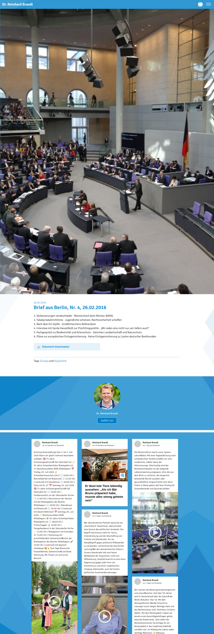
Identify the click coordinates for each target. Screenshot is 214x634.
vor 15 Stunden (98, 445)
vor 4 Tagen (147, 583)
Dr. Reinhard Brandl (107, 413)
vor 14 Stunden (48, 445)
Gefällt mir (107, 420)
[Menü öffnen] (208, 4)
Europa (44, 361)
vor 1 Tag (146, 445)
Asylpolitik (60, 361)
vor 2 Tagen (97, 516)
